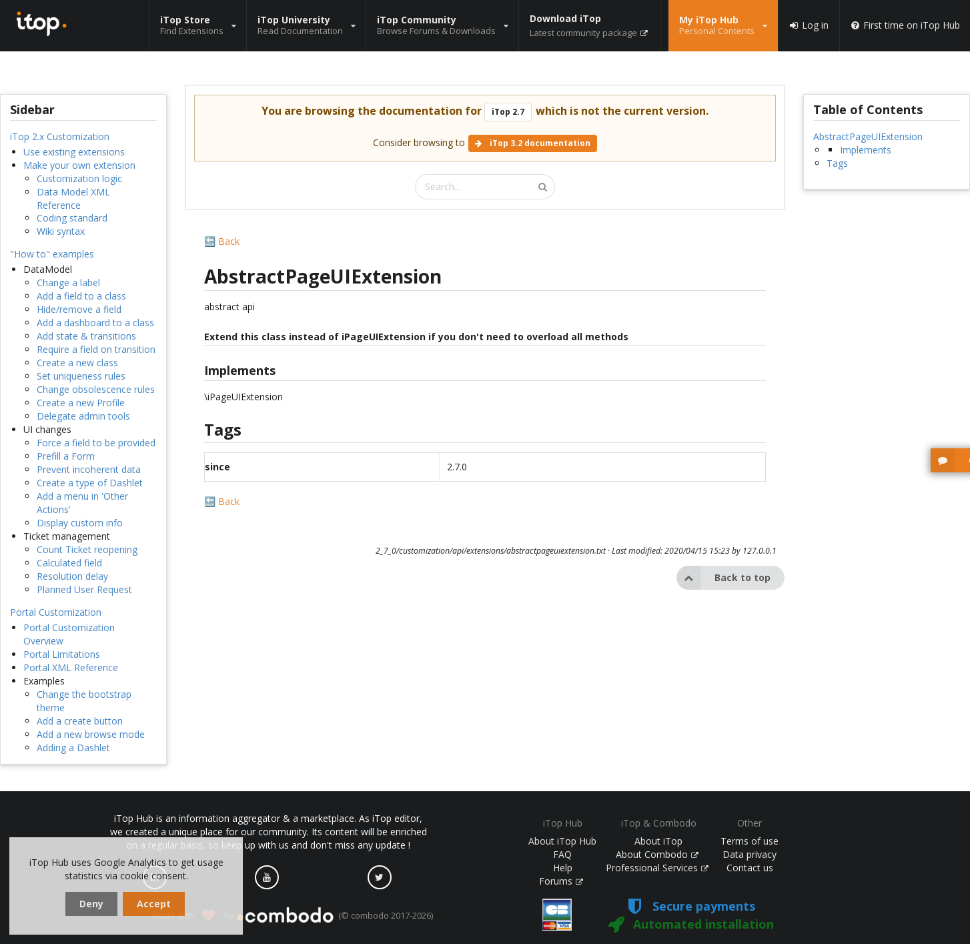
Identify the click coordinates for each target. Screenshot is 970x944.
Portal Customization (55, 612)
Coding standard (72, 217)
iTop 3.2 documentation (532, 143)
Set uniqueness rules (81, 376)
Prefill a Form (66, 456)
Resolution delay (72, 576)
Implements (865, 149)
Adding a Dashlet (73, 747)
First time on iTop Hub (905, 25)
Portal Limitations (61, 654)
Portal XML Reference (70, 667)
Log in (809, 25)
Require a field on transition (96, 349)
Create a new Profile (81, 402)
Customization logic (79, 178)
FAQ (562, 854)
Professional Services (657, 867)
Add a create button (80, 721)
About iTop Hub (562, 841)
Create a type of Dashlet (90, 482)
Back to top (723, 578)
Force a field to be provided (96, 442)
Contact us (749, 867)
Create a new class (77, 362)
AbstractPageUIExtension (868, 136)
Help (562, 867)
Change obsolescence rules (96, 389)
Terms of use (749, 841)
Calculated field (69, 562)
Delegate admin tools (83, 416)
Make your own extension (79, 165)
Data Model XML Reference (73, 198)
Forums (561, 881)
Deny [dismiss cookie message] (91, 903)
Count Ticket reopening (87, 549)
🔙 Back (221, 241)
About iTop (658, 841)
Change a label (68, 282)
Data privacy (749, 854)
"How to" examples (52, 254)
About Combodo (657, 854)
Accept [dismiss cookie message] (154, 903)
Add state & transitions (86, 336)
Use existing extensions (74, 151)
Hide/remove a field (79, 309)
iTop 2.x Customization (59, 136)
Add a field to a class (81, 296)
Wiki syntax (61, 231)
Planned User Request (84, 589)
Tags (837, 163)
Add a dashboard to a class (95, 322)
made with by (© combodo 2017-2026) (292, 916)
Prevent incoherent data (89, 469)
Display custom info (80, 522)
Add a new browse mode (91, 734)
